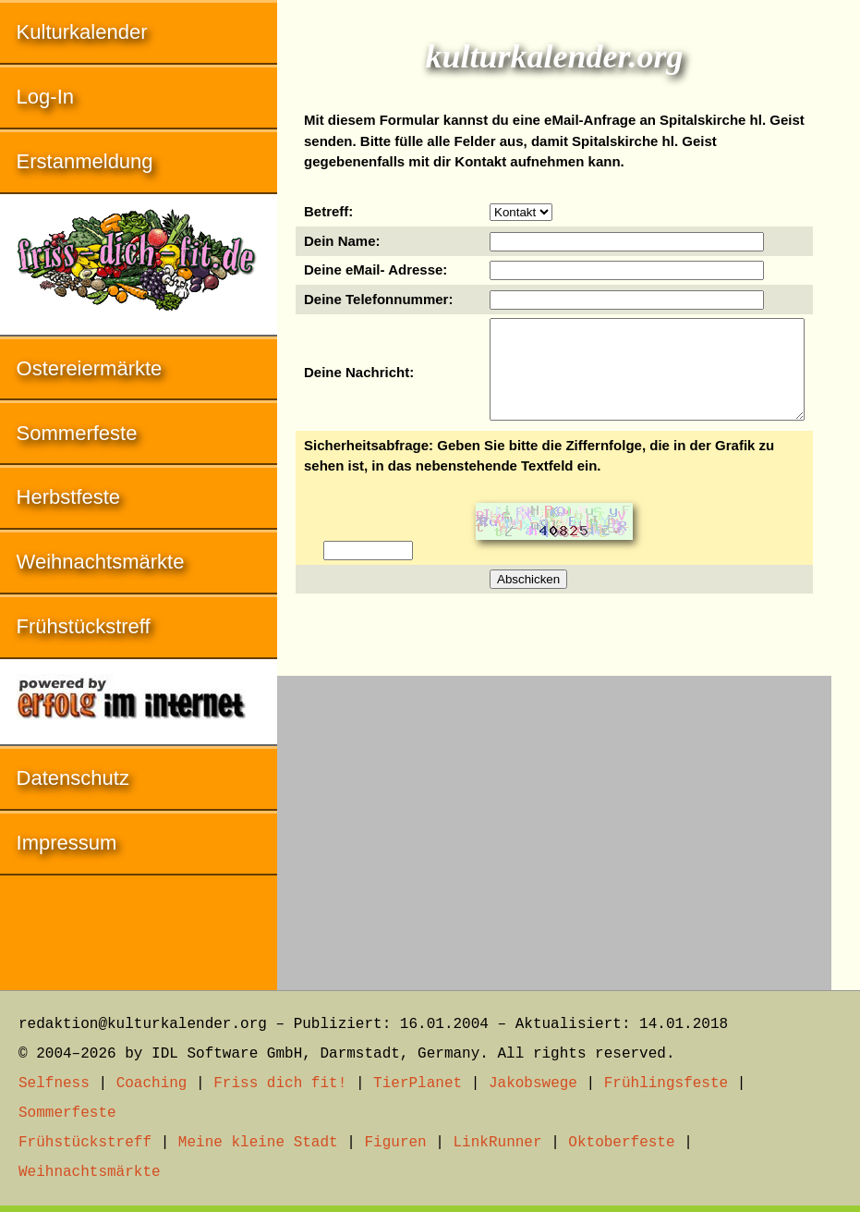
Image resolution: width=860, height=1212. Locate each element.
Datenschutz (73, 778)
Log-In (45, 96)
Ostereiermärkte (90, 368)
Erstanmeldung (85, 161)
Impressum (67, 842)
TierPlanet (417, 1083)
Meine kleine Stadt (258, 1142)
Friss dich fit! (279, 1083)
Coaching (152, 1083)
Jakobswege (533, 1083)
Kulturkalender (82, 31)
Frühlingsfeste (666, 1083)
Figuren (395, 1142)
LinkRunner (498, 1142)
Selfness (54, 1083)
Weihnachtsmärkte (101, 561)
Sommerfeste (77, 433)
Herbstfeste (69, 496)
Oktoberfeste (621, 1142)
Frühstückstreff (84, 626)
